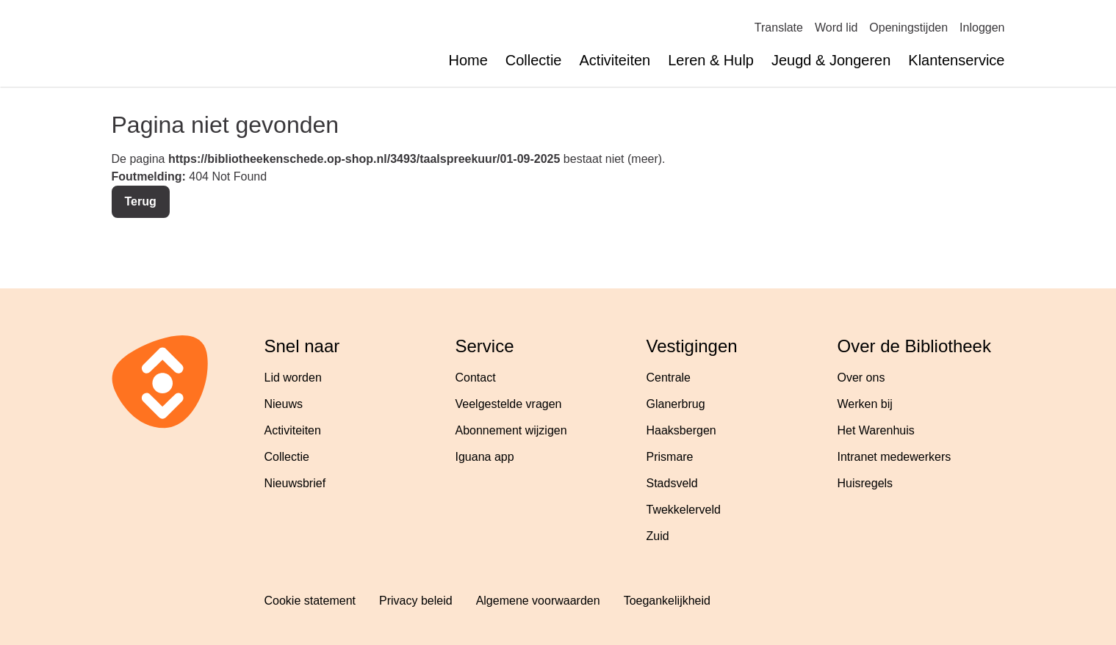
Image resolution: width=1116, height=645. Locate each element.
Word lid (836, 27)
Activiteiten (615, 60)
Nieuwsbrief (295, 483)
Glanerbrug (676, 404)
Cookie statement (310, 600)
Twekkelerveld (684, 509)
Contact (476, 377)
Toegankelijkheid (667, 600)
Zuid (658, 536)
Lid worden (293, 377)
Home (467, 60)
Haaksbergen (681, 430)
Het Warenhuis (876, 430)
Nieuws (283, 404)
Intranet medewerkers (894, 457)
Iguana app (485, 457)
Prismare (670, 457)
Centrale (669, 377)
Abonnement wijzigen (511, 430)
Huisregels (865, 483)
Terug (140, 201)
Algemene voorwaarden (538, 600)
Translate (779, 27)
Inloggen (982, 27)
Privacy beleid (416, 600)
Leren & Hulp (711, 60)
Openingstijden (908, 27)
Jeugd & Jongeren (830, 60)
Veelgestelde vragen (509, 404)
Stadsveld (672, 483)
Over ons (861, 377)
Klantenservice (956, 60)
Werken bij (865, 404)
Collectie (533, 60)
